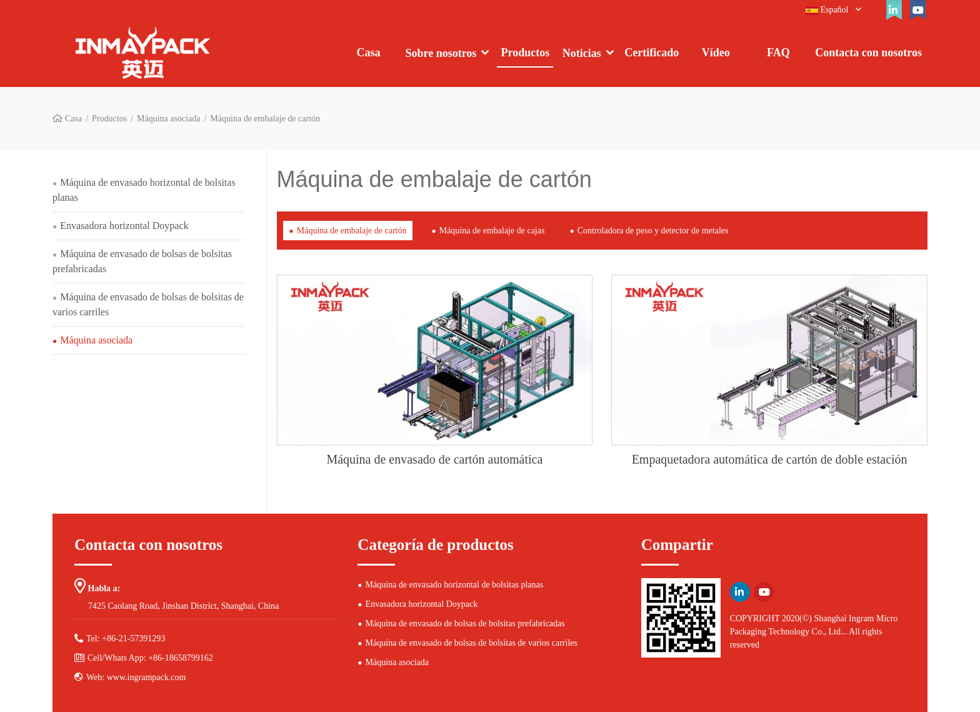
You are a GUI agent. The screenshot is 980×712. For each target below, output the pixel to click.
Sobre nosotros (441, 53)
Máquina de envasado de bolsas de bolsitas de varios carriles (148, 304)
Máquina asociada (168, 118)
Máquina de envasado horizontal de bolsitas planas (144, 190)
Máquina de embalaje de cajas (492, 230)
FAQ (778, 52)
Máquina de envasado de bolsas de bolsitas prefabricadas (142, 261)
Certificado (651, 52)
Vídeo (716, 52)
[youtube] (918, 10)
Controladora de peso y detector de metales (653, 230)
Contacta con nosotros (868, 52)
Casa (368, 52)
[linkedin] (894, 10)
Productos (525, 52)
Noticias (581, 53)
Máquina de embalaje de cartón (352, 230)
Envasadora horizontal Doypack (124, 225)
